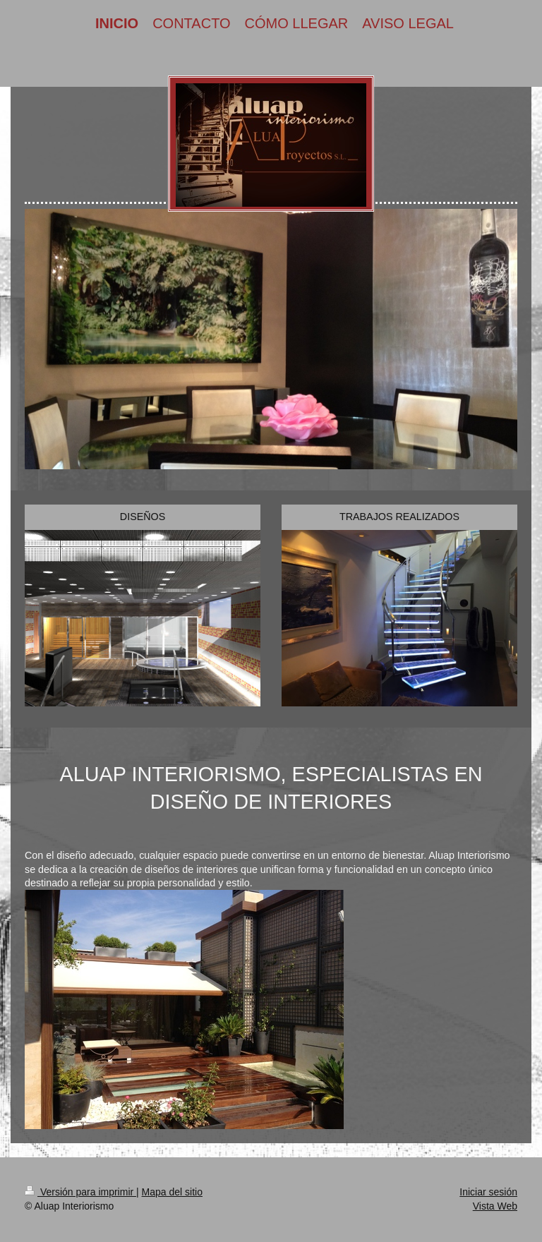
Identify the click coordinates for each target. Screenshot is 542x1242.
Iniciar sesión (488, 1192)
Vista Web (495, 1206)
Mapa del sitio (172, 1192)
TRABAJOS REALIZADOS (399, 516)
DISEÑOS (142, 516)
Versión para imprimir (80, 1192)
